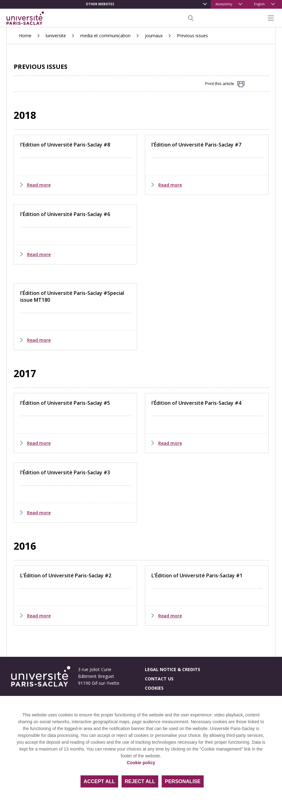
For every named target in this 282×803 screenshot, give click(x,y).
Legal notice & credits (172, 669)
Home (25, 35)
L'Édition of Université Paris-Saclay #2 (65, 575)
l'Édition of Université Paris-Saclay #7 (196, 144)
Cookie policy (141, 762)
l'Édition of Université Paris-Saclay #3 (65, 472)
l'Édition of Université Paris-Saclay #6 (65, 214)
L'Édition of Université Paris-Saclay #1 (197, 575)
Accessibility (223, 4)
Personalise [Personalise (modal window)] (183, 781)
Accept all (99, 781)
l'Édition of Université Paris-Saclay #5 (65, 402)
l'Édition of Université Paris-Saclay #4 (196, 402)
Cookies (154, 688)
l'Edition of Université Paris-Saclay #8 (65, 144)
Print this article (225, 84)
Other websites (100, 4)
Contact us (159, 679)
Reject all (140, 781)
